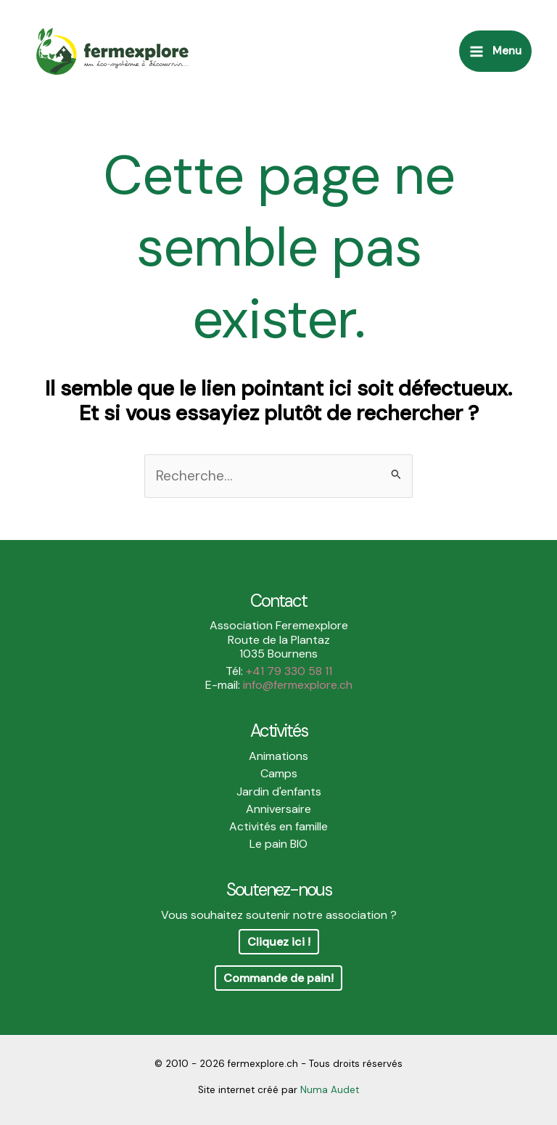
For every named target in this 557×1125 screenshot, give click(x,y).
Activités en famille (278, 826)
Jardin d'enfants (278, 791)
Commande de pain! (278, 978)
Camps (278, 773)
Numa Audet (329, 1090)
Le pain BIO (278, 843)
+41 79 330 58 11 (289, 671)
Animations (278, 756)
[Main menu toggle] (495, 51)
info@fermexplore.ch (297, 684)
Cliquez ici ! (278, 941)
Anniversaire (278, 809)
